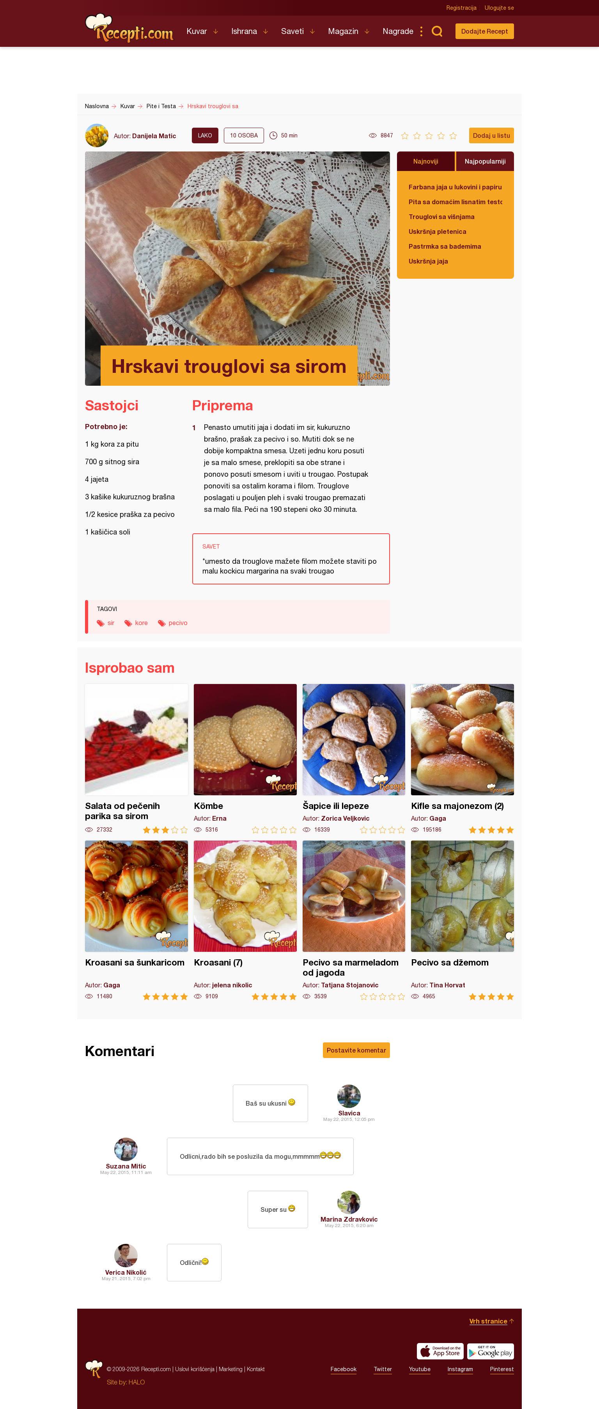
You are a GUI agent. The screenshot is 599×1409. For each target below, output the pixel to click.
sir (111, 622)
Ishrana (244, 31)
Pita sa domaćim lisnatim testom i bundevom (455, 201)
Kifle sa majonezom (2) (462, 759)
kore (141, 622)
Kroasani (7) (245, 920)
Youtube (420, 1369)
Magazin (343, 31)
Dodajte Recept (484, 31)
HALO (137, 1382)
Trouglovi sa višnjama (442, 216)
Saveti (292, 31)
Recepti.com (130, 28)
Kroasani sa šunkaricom (136, 920)
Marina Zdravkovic (349, 1219)
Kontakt (256, 1369)
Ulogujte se (499, 8)
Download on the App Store (440, 1351)
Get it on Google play (490, 1351)
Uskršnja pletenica (437, 231)
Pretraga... (436, 31)
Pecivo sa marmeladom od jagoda (354, 920)
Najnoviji (425, 161)
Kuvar (196, 31)
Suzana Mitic (126, 1166)
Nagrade (398, 31)
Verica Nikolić (126, 1272)
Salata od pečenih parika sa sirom (136, 759)
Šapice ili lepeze (354, 759)
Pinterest (502, 1369)
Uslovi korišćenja (194, 1369)
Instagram (460, 1369)
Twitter (383, 1369)
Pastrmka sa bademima (445, 246)
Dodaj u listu (491, 135)
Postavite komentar (356, 1050)
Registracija (462, 8)
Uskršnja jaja (428, 261)
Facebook (343, 1369)
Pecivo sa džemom (462, 920)
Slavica (349, 1113)
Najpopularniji (485, 161)
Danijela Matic (154, 135)
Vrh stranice (488, 1321)
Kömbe (245, 759)
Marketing (231, 1369)
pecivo (178, 622)
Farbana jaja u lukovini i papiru (455, 187)
